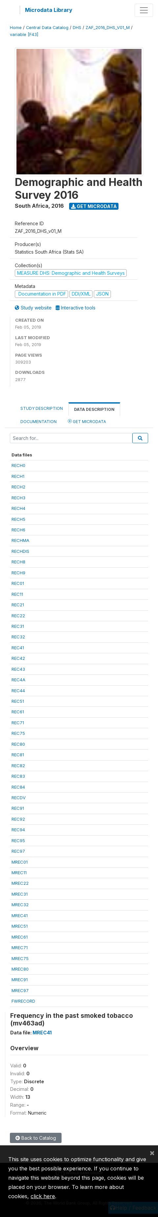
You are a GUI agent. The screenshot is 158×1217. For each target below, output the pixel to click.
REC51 (18, 701)
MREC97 (20, 990)
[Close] (152, 1153)
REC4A (18, 679)
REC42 (18, 658)
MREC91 (20, 979)
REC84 (18, 787)
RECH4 (18, 508)
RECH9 (18, 572)
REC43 (18, 669)
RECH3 (18, 497)
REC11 (17, 594)
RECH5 (18, 519)
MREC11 (19, 872)
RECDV (19, 797)
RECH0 (18, 465)
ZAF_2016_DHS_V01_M (108, 27)
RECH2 (18, 486)
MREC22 (20, 883)
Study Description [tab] (41, 408)
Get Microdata (94, 206)
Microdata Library (48, 10)
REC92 (18, 819)
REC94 (18, 829)
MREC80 (20, 969)
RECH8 (18, 561)
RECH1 (18, 476)
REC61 (18, 711)
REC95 (18, 840)
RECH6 (18, 529)
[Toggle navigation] (144, 10)
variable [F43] (24, 34)
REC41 (18, 647)
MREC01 (20, 862)
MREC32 (20, 904)
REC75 (18, 733)
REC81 (18, 754)
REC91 (18, 808)
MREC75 (20, 958)
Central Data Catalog (47, 27)
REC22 (18, 615)
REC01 (18, 583)
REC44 (18, 690)
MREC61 (20, 937)
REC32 (18, 636)
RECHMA (20, 540)
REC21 (18, 604)
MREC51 (20, 926)
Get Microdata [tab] (87, 421)
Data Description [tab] (94, 409)
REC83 (18, 776)
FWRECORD (23, 1001)
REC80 (18, 744)
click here (43, 1196)
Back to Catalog (35, 1138)
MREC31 (20, 894)
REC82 (18, 765)
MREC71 (20, 947)
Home (16, 27)
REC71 (18, 722)
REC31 (18, 626)
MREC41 (20, 915)
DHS (77, 27)
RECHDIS (20, 551)
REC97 (18, 851)
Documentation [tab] (38, 421)
